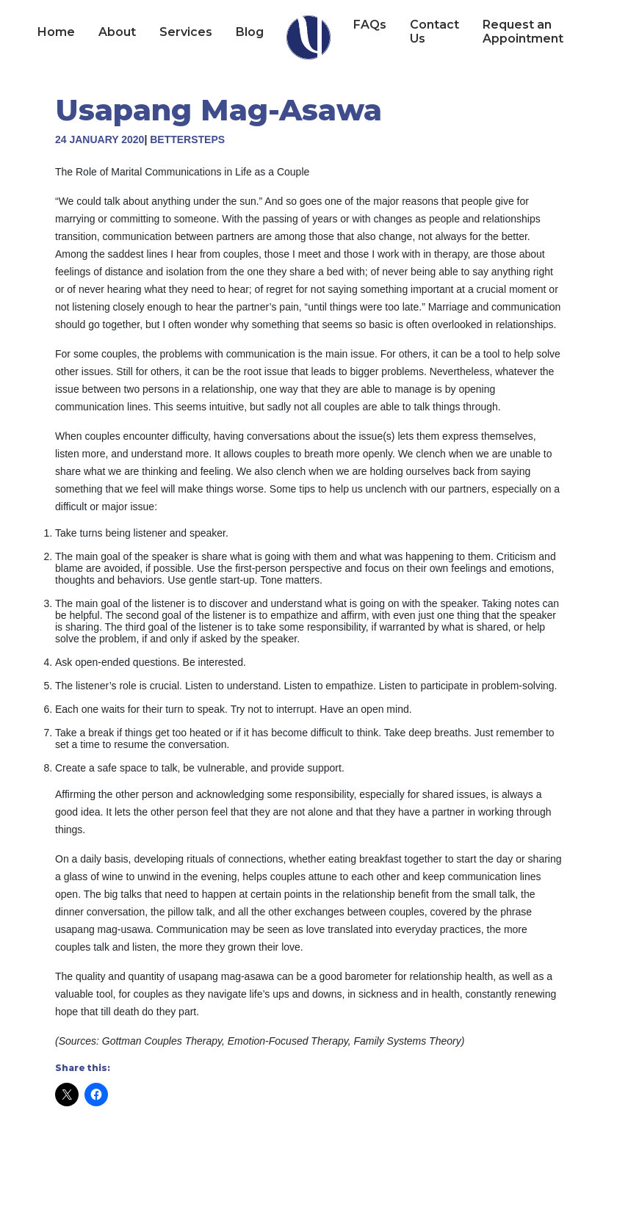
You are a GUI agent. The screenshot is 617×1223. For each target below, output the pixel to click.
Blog (250, 32)
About (117, 32)
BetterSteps (187, 139)
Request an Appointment (523, 32)
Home (56, 32)
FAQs (369, 25)
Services (185, 32)
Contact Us (434, 32)
